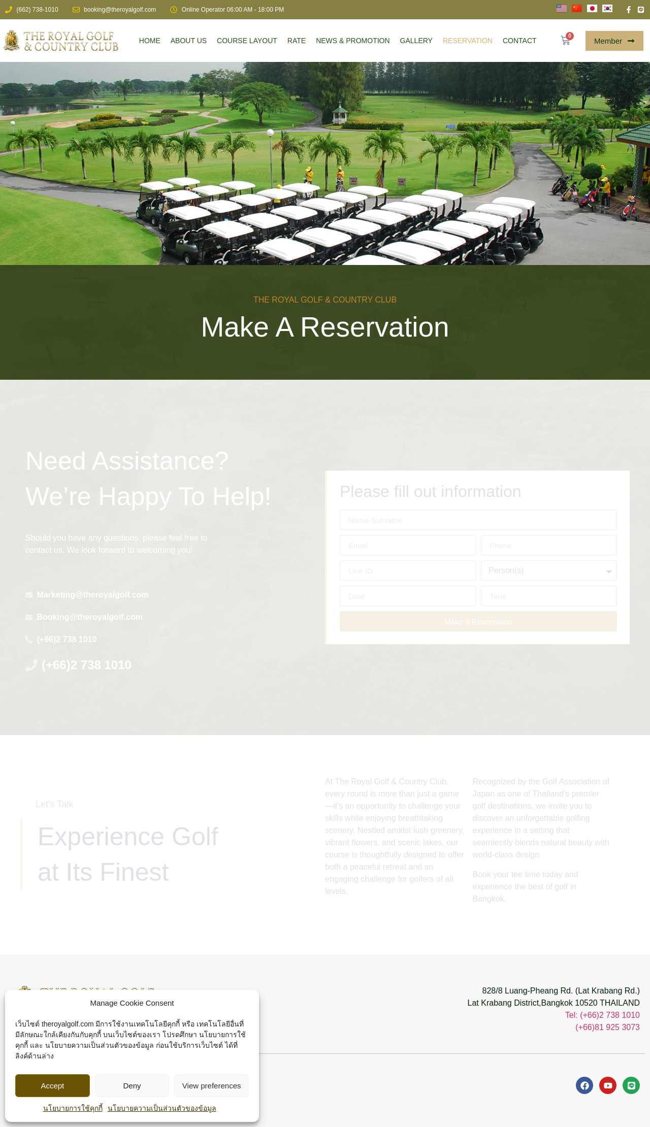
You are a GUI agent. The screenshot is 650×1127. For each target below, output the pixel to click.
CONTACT (520, 41)
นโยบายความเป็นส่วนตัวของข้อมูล (162, 1108)
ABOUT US (189, 41)
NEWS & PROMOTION (352, 41)
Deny (132, 1085)
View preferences (211, 1085)
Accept (52, 1085)
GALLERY (416, 41)
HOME (149, 41)
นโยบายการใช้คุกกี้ (73, 1108)
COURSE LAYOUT (247, 41)
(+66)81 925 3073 (607, 1027)
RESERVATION (468, 41)
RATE (296, 41)
